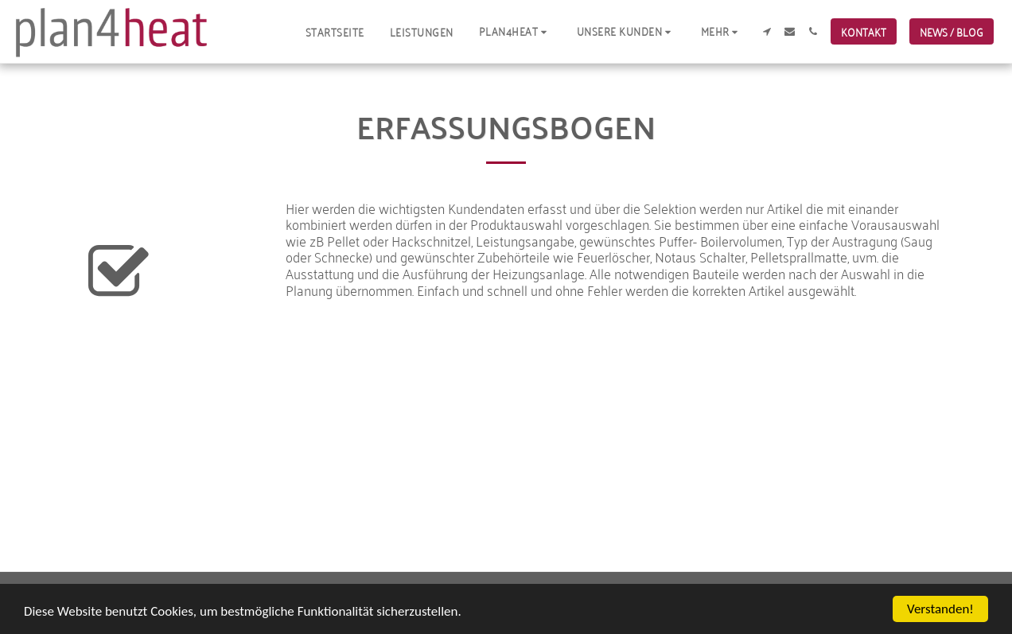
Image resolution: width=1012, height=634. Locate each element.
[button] (515, 32)
